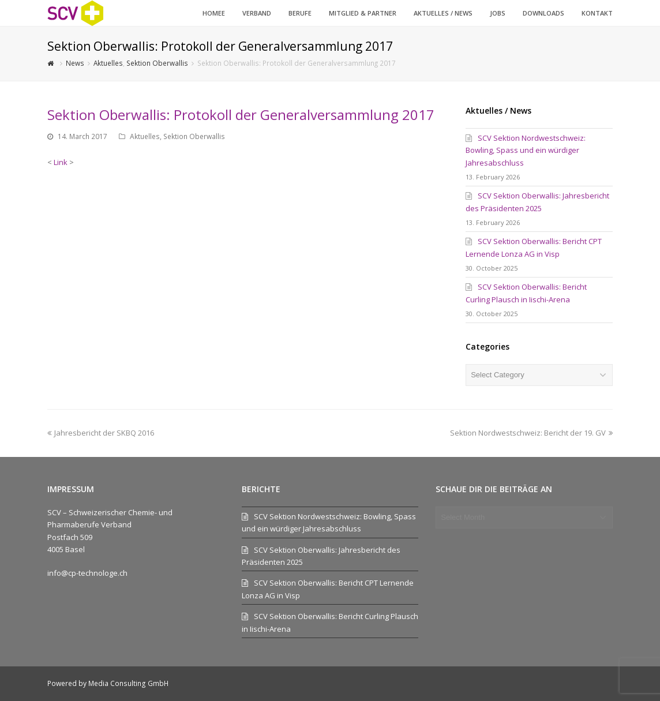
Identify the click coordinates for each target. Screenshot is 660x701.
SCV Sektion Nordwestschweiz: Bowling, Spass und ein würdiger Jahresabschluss (526, 150)
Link (61, 162)
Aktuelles (145, 136)
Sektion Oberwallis (194, 136)
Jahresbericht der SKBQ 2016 (100, 433)
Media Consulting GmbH (128, 683)
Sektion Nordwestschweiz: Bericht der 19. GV (531, 433)
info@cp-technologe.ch (87, 573)
